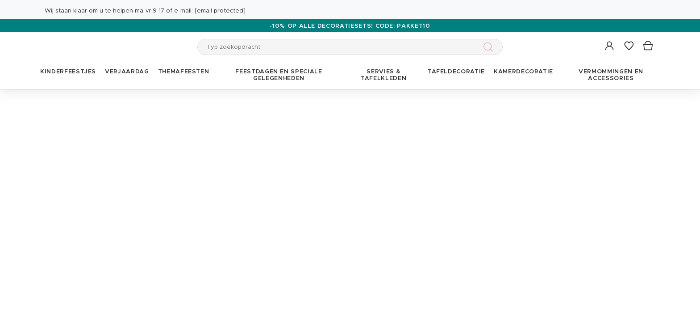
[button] (610, 46)
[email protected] (220, 11)
